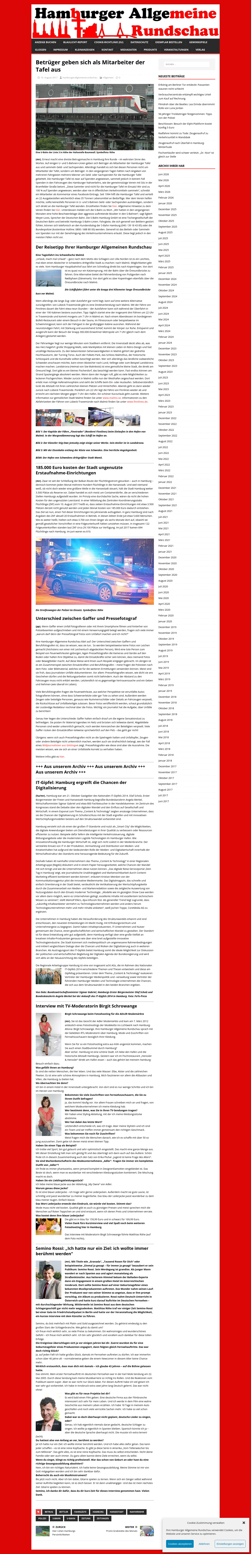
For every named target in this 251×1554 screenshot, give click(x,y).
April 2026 (164, 186)
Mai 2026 (163, 180)
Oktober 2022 (166, 429)
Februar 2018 (166, 754)
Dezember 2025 (167, 209)
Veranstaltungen (176, 49)
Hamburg (98, 1511)
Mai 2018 (163, 737)
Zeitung (85, 1518)
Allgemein (108, 77)
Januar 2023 (165, 412)
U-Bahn (71, 1518)
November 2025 (167, 215)
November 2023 (167, 354)
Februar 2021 (166, 545)
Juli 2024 (163, 307)
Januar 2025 (165, 273)
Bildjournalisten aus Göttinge (59, 745)
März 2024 (164, 331)
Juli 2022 (163, 447)
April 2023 (164, 394)
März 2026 (164, 191)
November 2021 (167, 493)
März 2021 (164, 540)
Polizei (42, 1518)
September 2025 (167, 226)
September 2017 (167, 784)
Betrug (49, 1511)
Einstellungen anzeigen (230, 1543)
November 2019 (167, 632)
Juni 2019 (163, 661)
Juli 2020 (163, 586)
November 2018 (167, 702)
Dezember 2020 (167, 557)
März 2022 (164, 470)
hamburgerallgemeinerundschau (80, 77)
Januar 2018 (165, 760)
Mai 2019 (163, 667)
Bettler (63, 1511)
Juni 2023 (163, 383)
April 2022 (164, 464)
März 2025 (164, 261)
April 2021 (164, 534)
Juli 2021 (163, 517)
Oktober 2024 (166, 290)
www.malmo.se (112, 397)
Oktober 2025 (166, 220)
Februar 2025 (166, 267)
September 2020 (167, 574)
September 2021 (167, 505)
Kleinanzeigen (84, 49)
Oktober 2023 (166, 360)
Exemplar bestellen (168, 42)
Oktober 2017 (166, 778)
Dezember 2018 (167, 696)
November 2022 (167, 424)
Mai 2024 (163, 319)
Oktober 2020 (166, 569)
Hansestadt (116, 1511)
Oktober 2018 (166, 708)
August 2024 (165, 302)
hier (114, 206)
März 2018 (164, 749)
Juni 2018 (163, 731)
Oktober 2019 (166, 638)
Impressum (60, 49)
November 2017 (167, 772)
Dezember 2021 (167, 487)
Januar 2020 (165, 621)
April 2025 (164, 255)
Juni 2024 (163, 313)
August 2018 (165, 720)
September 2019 (167, 644)
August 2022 (165, 441)
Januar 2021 (165, 551)
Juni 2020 (163, 592)
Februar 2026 (166, 197)
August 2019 (165, 650)
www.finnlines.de (137, 401)
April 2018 (164, 743)
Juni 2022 (163, 453)
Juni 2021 (163, 522)
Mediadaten (128, 49)
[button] (244, 1522)
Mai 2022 (163, 458)
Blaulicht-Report (75, 42)
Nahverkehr (137, 1511)
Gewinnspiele (198, 42)
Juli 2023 (163, 377)
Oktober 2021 (166, 499)
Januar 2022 (165, 482)
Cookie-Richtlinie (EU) (108, 42)
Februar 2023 (166, 406)
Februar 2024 (166, 336)
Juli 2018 (163, 725)
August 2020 (165, 580)
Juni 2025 (163, 244)
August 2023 (165, 371)
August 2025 (165, 232)
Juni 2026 (163, 174)
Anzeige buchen (45, 42)
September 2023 (167, 365)
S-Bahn (56, 1518)
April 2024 (164, 325)
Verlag (200, 49)
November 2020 (167, 563)
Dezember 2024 (167, 279)
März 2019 (164, 679)
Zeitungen (103, 1518)
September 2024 (167, 296)
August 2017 (165, 789)
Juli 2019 (163, 656)
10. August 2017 (49, 77)
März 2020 (164, 609)
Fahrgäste (80, 1511)
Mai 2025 (163, 250)
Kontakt (107, 49)
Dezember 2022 (167, 418)
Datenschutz (139, 42)
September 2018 (167, 714)
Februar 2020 (166, 615)
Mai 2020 (163, 598)
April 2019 (164, 673)
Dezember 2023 (167, 348)
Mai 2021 (163, 528)
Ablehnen (204, 1543)
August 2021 (165, 511)
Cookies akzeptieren (180, 1543)
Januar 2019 (165, 691)
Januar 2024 (165, 342)
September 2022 (167, 435)
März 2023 (164, 400)
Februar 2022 (166, 476)
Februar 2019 (166, 685)
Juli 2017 (163, 795)
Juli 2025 (163, 238)
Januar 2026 (165, 203)
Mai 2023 (163, 389)
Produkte (150, 49)
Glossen (40, 49)
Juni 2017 (163, 801)
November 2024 (167, 284)
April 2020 (164, 603)
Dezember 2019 (167, 627)
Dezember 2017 (167, 766)
